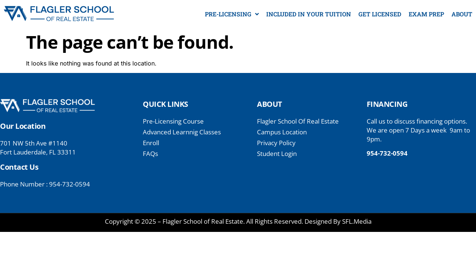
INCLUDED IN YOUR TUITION (308, 14)
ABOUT (461, 14)
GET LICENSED (379, 14)
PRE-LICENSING (232, 14)
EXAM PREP (426, 14)
